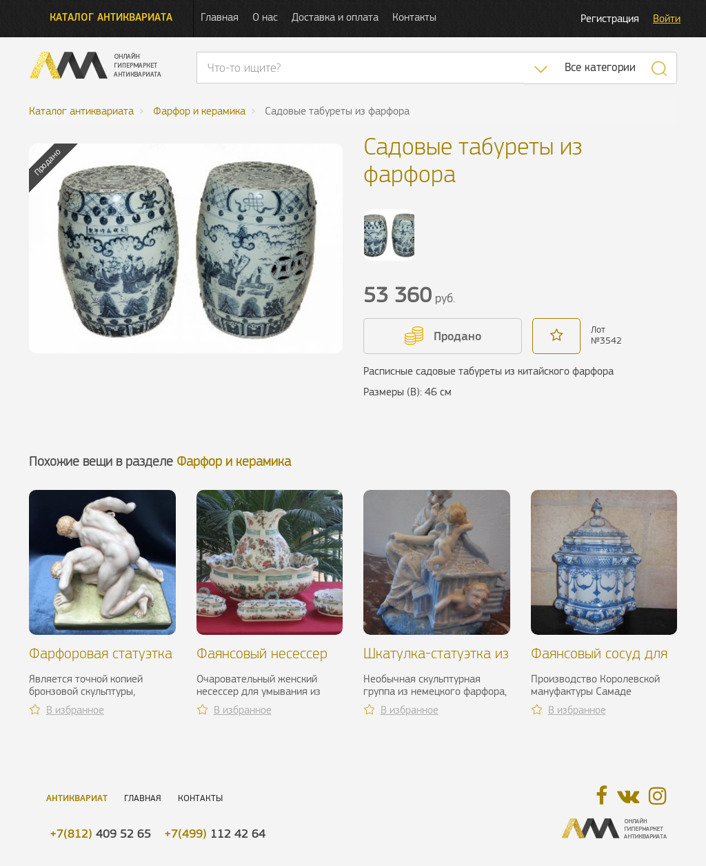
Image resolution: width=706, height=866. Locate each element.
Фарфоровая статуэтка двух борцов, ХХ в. (100, 661)
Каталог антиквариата (111, 17)
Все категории (600, 67)
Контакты (414, 17)
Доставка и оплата (335, 17)
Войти (666, 18)
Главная (220, 17)
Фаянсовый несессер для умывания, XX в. (261, 661)
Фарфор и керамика (233, 461)
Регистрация (610, 18)
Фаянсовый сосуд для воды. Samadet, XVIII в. (601, 661)
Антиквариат (77, 798)
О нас (265, 17)
